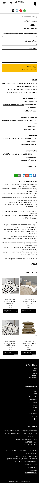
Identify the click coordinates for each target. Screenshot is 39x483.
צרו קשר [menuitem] (34, 373)
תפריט (34, 5)
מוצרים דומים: (31, 272)
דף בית (35, 17)
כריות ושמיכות (33, 402)
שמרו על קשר (31, 426)
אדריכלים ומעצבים (31, 473)
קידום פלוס (17, 481)
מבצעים (34, 416)
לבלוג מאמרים (32, 467)
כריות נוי (35, 405)
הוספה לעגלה (26, 311)
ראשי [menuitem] (35, 368)
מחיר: (33, 25)
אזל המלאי (30, 67)
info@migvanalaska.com (25, 439)
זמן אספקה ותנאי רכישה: (27, 181)
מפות (35, 410)
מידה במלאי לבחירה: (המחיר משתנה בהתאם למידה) (20, 34)
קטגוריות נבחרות (30, 386)
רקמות (35, 394)
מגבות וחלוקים (33, 397)
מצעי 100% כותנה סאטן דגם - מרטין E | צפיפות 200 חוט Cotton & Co (10, 344)
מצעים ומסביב (26, 17)
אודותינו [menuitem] (35, 371)
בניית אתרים (11, 481)
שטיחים (35, 408)
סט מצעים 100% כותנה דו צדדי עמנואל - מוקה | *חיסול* (29, 301)
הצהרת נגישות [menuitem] (33, 378)
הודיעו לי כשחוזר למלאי (29, 69)
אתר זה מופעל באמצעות (19, 481)
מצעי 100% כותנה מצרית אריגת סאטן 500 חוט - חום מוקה (29, 343)
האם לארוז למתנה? (31, 41)
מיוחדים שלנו (33, 413)
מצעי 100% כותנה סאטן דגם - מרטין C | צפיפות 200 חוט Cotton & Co (10, 302)
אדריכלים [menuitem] (34, 375)
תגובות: (34, 264)
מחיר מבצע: (33, 28)
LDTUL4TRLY (28, 21)
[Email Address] (35, 419)
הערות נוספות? (32, 48)
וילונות (35, 391)
